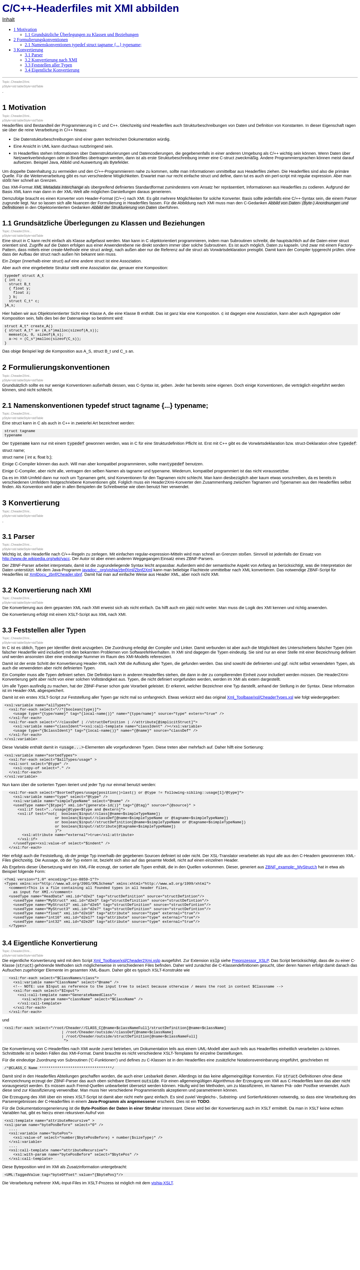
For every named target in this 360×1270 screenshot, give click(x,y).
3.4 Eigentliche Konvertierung (52, 70)
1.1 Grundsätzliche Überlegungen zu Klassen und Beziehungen (82, 34)
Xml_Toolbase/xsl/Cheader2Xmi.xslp (126, 1012)
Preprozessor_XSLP (250, 1012)
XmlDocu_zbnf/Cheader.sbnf (56, 589)
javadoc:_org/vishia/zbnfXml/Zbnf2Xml (117, 585)
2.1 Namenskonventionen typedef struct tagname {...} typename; (83, 44)
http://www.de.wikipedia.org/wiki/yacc (36, 574)
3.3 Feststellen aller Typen (48, 65)
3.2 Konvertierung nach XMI (51, 59)
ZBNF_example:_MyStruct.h (291, 907)
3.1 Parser (34, 54)
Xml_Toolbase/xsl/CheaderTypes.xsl (260, 712)
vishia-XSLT (162, 1258)
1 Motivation (25, 29)
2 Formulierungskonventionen (41, 39)
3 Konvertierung (28, 49)
